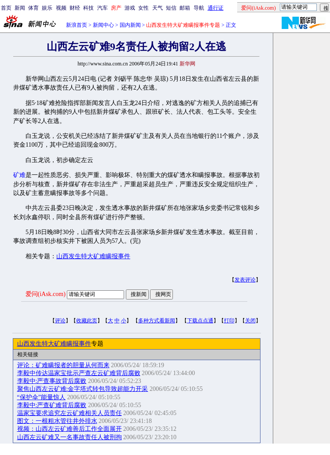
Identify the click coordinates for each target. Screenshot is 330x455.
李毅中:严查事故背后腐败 (52, 381)
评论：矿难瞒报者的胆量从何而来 (63, 365)
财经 (75, 8)
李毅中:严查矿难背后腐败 (52, 405)
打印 (229, 321)
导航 (199, 8)
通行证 (216, 8)
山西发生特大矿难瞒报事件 (93, 256)
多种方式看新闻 (156, 321)
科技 (88, 8)
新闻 (20, 8)
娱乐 (47, 8)
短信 (171, 8)
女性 (143, 8)
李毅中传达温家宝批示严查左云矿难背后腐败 (78, 373)
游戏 (130, 8)
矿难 (19, 175)
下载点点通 (200, 321)
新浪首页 (76, 25)
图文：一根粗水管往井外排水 (57, 421)
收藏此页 (86, 321)
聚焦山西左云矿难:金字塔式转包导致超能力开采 (82, 389)
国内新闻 (130, 25)
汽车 (102, 8)
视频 (61, 8)
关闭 (250, 321)
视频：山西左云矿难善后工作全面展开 (69, 429)
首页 (6, 8)
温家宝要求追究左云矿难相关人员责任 (69, 413)
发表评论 (245, 280)
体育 (33, 8)
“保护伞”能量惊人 (41, 397)
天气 (157, 8)
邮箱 (185, 8)
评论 (60, 321)
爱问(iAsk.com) (46, 294)
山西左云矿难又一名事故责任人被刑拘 (69, 437)
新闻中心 (103, 25)
